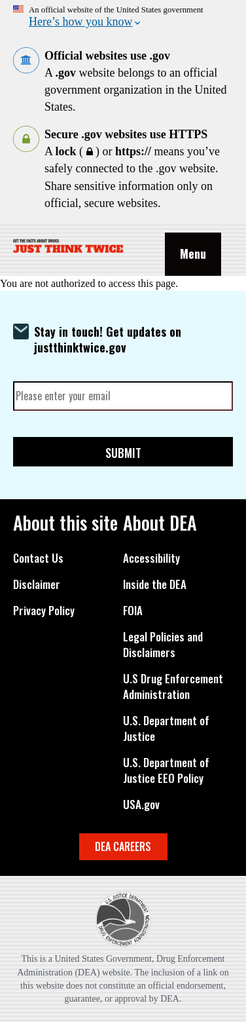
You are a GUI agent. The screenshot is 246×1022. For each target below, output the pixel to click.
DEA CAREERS (123, 846)
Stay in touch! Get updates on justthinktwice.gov (107, 339)
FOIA (133, 610)
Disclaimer (36, 584)
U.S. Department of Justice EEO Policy (166, 770)
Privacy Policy (44, 610)
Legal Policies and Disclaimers (163, 644)
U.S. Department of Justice (166, 728)
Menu (193, 253)
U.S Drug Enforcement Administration (173, 686)
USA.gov (141, 804)
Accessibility (151, 558)
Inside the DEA (154, 584)
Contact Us (38, 558)
